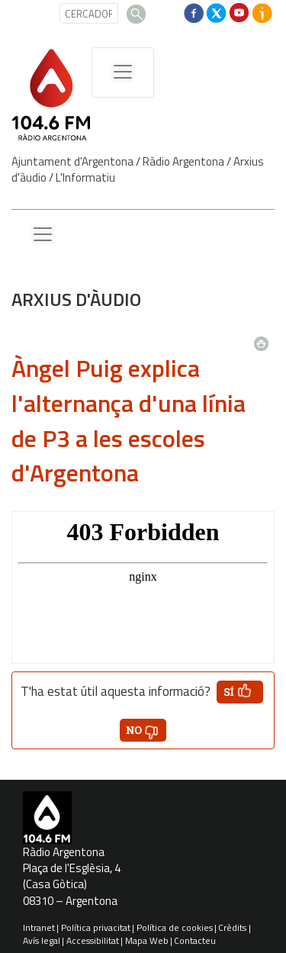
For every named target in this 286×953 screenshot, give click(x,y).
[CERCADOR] (88, 13)
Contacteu (195, 940)
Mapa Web (147, 940)
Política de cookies (175, 927)
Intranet (39, 927)
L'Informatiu (85, 177)
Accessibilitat (92, 940)
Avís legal (41, 940)
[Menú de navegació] (123, 72)
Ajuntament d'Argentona (72, 161)
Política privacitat (95, 927)
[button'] (240, 692)
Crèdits (232, 927)
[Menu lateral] (42, 235)
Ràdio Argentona (183, 161)
